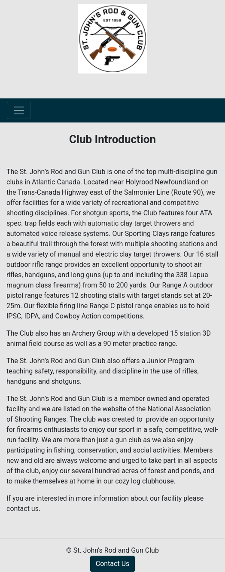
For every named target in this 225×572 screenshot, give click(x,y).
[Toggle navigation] (19, 110)
